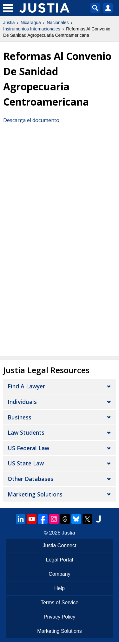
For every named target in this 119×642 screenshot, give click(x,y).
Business (19, 417)
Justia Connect (59, 545)
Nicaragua (31, 22)
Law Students (26, 432)
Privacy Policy (60, 616)
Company (59, 574)
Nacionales (58, 22)
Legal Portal (59, 559)
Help (59, 588)
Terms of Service (59, 602)
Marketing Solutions (35, 494)
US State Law (26, 463)
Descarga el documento (31, 120)
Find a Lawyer (26, 386)
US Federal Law (28, 448)
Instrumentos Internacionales (31, 28)
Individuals (22, 401)
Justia (9, 22)
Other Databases (30, 479)
